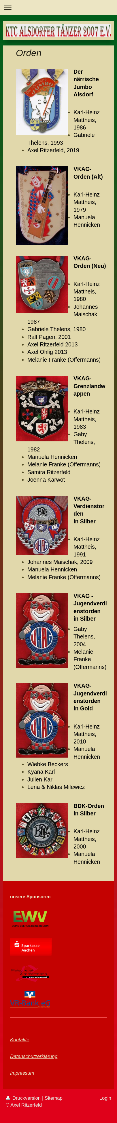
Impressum (22, 1073)
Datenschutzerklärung (33, 1056)
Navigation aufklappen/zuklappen (58, 7)
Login (105, 1098)
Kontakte (19, 1039)
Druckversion (24, 1098)
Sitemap (54, 1098)
